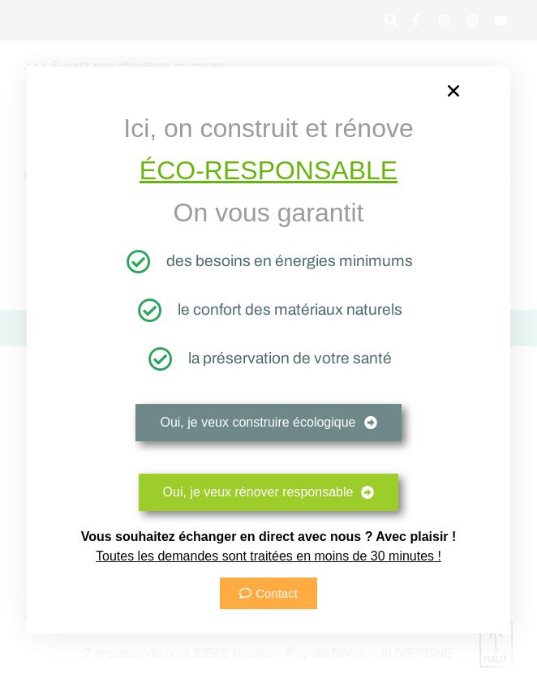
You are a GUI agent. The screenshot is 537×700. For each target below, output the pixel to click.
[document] (268, 350)
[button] (453, 91)
